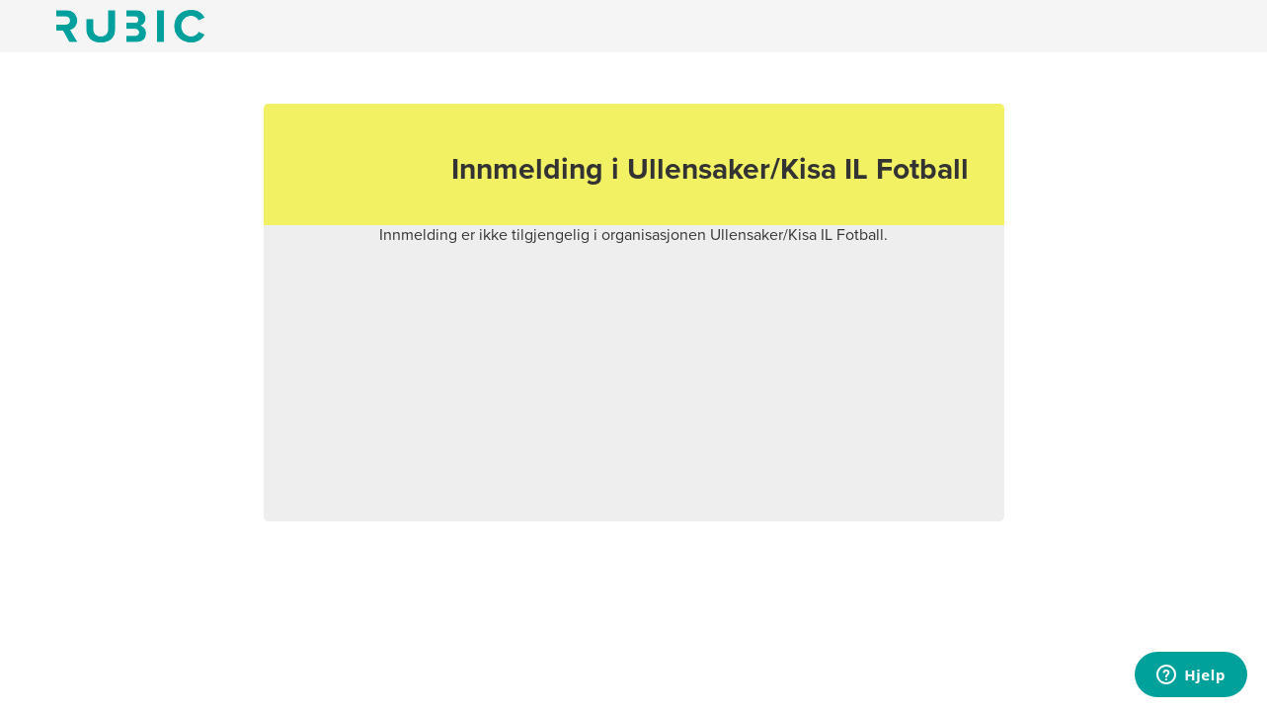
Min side (130, 26)
